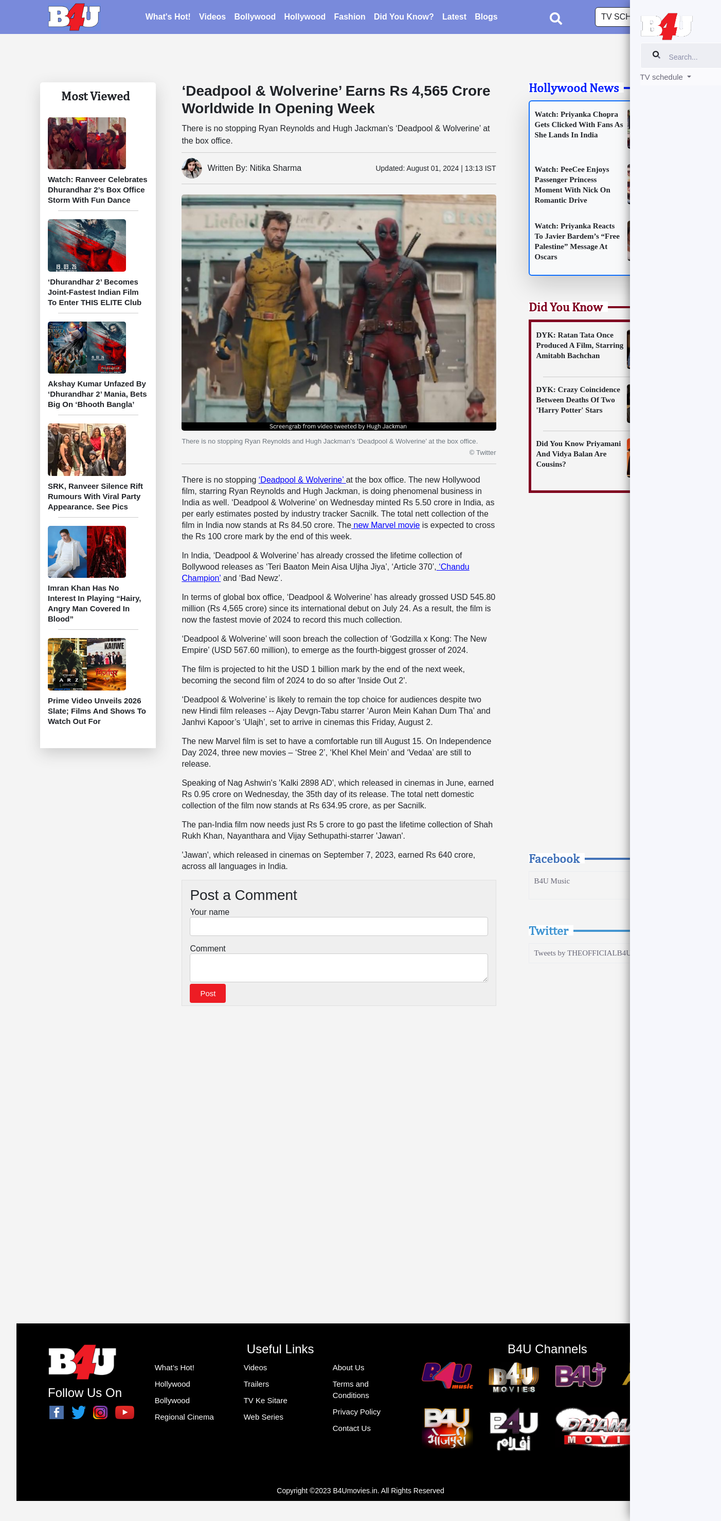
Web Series (263, 1416)
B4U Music (552, 881)
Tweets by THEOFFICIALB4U (583, 953)
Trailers (256, 1383)
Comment (207, 948)
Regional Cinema (184, 1416)
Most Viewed (95, 96)
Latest (454, 18)
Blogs (486, 18)
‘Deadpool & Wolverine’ (302, 479)
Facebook (554, 858)
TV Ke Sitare (265, 1400)
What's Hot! (168, 18)
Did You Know (566, 307)
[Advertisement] (601, 681)
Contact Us (352, 1428)
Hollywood (305, 18)
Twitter (548, 930)
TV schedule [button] (631, 18)
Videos (212, 18)
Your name (209, 912)
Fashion (350, 18)
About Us (349, 1367)
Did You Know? (404, 18)
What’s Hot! (174, 1367)
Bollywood (255, 18)
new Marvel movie (385, 525)
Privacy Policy (357, 1411)
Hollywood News (574, 87)
